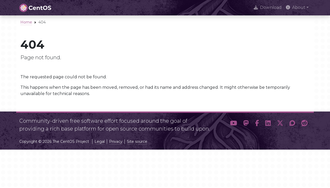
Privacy (115, 141)
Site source (137, 141)
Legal (100, 141)
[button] (233, 123)
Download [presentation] (268, 7)
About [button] (295, 7)
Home (26, 22)
